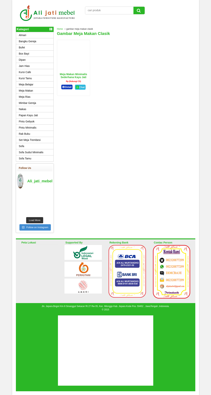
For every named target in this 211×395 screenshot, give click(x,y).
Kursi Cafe (25, 72)
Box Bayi (24, 53)
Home (60, 29)
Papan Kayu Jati (28, 115)
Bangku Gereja (27, 41)
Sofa (21, 146)
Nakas (22, 109)
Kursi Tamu (25, 78)
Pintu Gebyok (27, 121)
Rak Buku (24, 133)
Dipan (22, 59)
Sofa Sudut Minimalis (31, 152)
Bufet (22, 47)
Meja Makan (26, 90)
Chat (80, 87)
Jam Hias (24, 65)
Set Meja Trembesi (30, 139)
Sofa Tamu (25, 158)
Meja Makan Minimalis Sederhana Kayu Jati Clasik (73, 77)
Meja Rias (24, 96)
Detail (67, 87)
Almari (22, 35)
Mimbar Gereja (27, 102)
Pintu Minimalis (27, 127)
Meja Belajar (26, 84)
